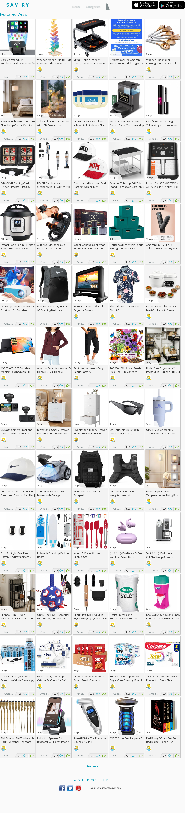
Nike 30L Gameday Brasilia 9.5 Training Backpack (52, 308)
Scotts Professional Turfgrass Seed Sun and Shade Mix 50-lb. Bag (124, 618)
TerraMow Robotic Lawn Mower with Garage (51, 493)
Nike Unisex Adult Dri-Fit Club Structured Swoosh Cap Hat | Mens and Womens (18, 495)
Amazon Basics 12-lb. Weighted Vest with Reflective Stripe (122, 495)
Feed (105, 780)
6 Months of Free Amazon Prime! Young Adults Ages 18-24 (126, 63)
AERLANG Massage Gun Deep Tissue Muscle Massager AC (51, 248)
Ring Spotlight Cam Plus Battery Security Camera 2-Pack (16, 556)
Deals (76, 7)
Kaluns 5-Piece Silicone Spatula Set (87, 555)
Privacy (92, 780)
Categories (93, 7)
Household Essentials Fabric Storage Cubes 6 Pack (126, 246)
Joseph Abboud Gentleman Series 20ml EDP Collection (89, 246)
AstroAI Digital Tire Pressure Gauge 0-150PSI (90, 740)
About (78, 780)
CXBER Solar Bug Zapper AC (126, 738)
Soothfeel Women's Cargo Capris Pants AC (89, 370)
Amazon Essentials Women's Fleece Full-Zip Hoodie (54, 370)
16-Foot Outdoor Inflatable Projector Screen (89, 308)
